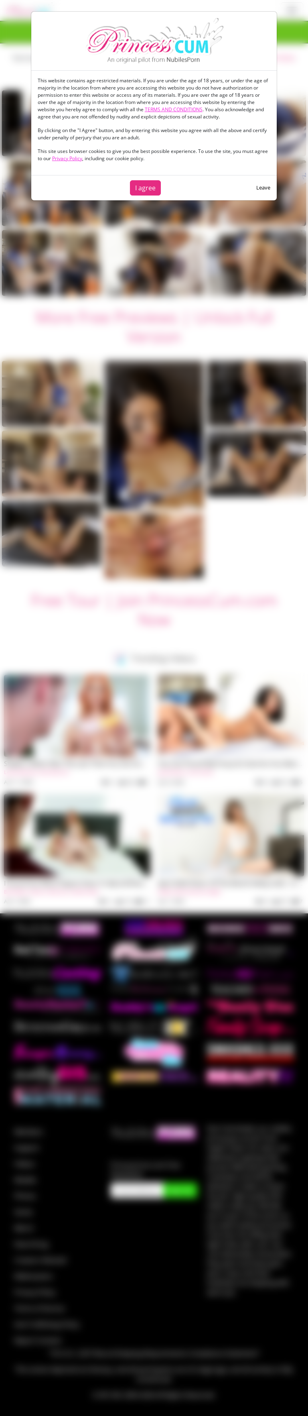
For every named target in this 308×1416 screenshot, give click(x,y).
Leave (263, 187)
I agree (145, 187)
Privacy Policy (67, 158)
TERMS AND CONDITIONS (174, 109)
